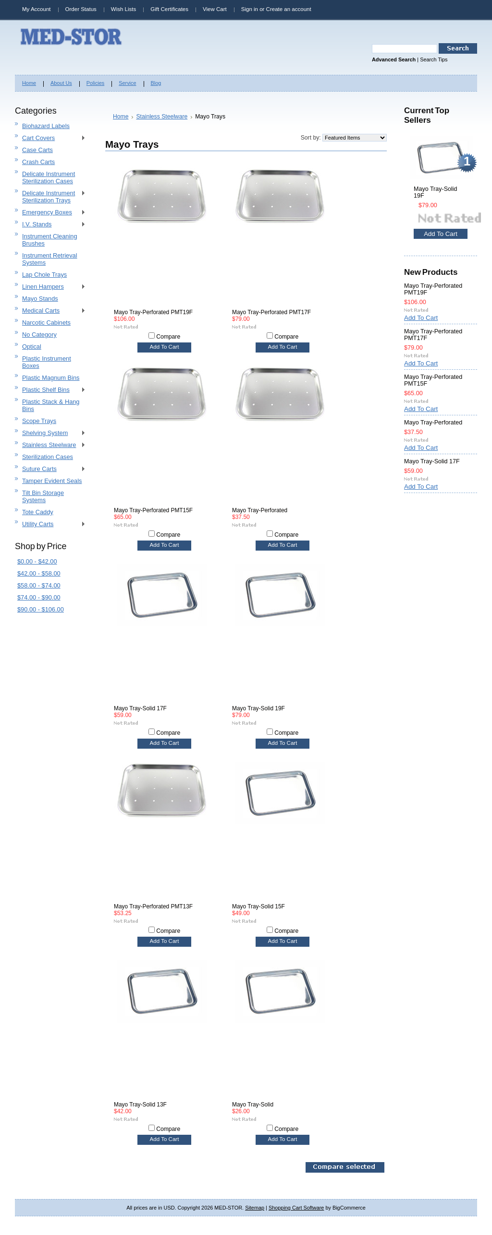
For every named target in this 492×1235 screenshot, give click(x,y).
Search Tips (433, 59)
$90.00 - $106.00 (40, 609)
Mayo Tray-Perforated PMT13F (153, 906)
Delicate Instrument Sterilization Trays (50, 196)
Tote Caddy (37, 512)
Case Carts (37, 149)
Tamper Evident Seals (52, 480)
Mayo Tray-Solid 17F (140, 708)
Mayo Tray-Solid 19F (258, 708)
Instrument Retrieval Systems (49, 259)
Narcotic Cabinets (46, 322)
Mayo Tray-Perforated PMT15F (153, 510)
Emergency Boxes (50, 213)
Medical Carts (50, 311)
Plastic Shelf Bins (50, 390)
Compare (168, 336)
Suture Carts (50, 469)
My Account (36, 9)
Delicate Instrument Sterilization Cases (48, 177)
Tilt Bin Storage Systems (43, 496)
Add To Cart (164, 347)
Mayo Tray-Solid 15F (258, 906)
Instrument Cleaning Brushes (49, 240)
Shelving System (50, 433)
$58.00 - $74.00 (39, 585)
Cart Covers (50, 138)
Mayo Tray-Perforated (259, 510)
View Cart (215, 9)
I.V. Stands (50, 225)
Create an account (288, 9)
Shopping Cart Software (296, 1208)
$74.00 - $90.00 (39, 597)
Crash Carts (38, 161)
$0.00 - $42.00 (37, 561)
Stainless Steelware (50, 445)
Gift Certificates (169, 9)
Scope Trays (39, 420)
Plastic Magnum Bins (50, 377)
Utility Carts (50, 524)
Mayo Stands (40, 298)
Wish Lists (123, 9)
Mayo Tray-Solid (252, 1104)
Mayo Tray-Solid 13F (140, 1104)
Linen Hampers (50, 287)
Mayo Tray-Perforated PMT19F (153, 312)
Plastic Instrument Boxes (46, 362)
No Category (39, 334)
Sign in (249, 9)
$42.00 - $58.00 (39, 573)
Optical (31, 346)
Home (120, 116)
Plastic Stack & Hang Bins (51, 405)
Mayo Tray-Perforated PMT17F (271, 312)
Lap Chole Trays (44, 274)
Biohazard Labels (46, 125)
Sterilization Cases (47, 456)
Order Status (81, 9)
